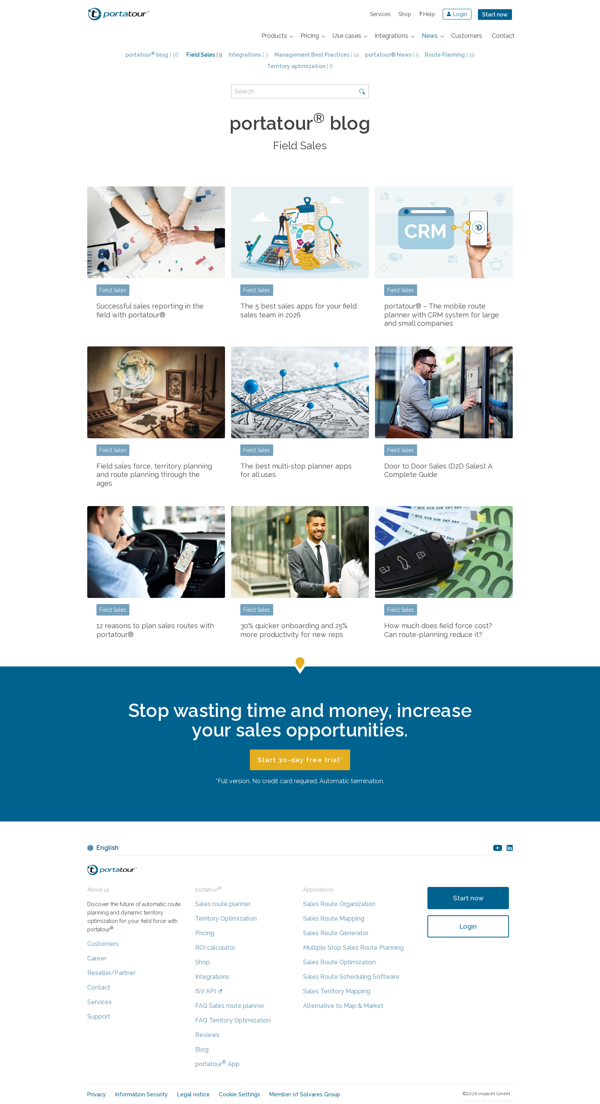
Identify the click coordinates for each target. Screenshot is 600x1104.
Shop (404, 14)
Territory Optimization (226, 918)
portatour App (217, 1064)
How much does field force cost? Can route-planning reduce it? (438, 630)
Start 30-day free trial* (300, 760)
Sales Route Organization (339, 904)
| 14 (316, 55)
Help (427, 14)
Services (380, 14)
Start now (495, 14)
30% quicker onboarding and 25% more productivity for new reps (293, 630)
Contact (98, 987)
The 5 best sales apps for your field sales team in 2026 (298, 310)
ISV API (205, 991)
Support (98, 1016)
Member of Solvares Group (304, 1094)
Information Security (141, 1094)
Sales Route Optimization (339, 962)
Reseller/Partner (111, 973)
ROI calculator (215, 947)
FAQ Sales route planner (229, 1005)
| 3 (248, 55)
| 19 (449, 55)
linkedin (510, 848)
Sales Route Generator (335, 933)
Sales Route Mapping (333, 918)
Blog (202, 1049)
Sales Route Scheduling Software (351, 976)
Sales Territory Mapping (336, 991)
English (107, 847)
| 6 (300, 66)
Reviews (207, 1035)
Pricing (204, 933)
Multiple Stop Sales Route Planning (353, 947)
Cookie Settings (239, 1094)
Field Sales (112, 290)
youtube (497, 848)
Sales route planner (223, 904)
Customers (103, 943)
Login (468, 926)
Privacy (96, 1094)
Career (96, 958)
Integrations (212, 976)
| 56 (152, 55)
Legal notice (193, 1094)
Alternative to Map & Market (343, 1005)
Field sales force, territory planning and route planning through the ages (154, 474)
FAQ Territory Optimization (233, 1020)
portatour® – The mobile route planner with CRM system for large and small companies (441, 314)
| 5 (392, 55)
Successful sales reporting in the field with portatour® (150, 310)
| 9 (204, 55)
